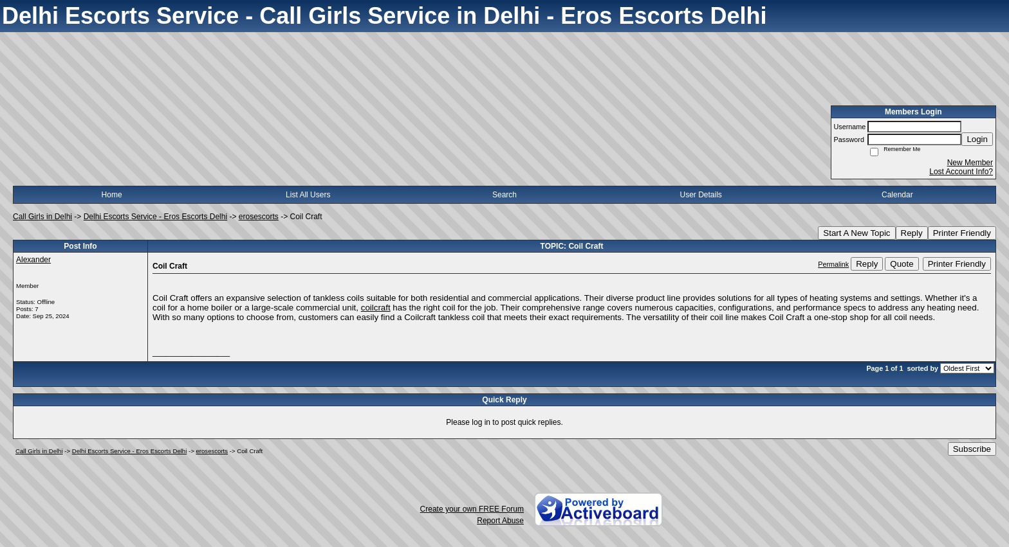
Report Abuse (500, 520)
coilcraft (376, 307)
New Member (970, 162)
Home (112, 194)
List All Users (308, 194)
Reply (912, 233)
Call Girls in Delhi (42, 216)
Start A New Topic (856, 233)
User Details (700, 194)
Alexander (33, 259)
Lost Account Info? (961, 171)
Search (504, 194)
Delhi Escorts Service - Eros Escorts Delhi (155, 216)
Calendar (897, 194)
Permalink (833, 264)
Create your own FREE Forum (472, 509)
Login (977, 139)
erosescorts (259, 216)
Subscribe (972, 449)
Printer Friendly (962, 233)
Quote (901, 264)
